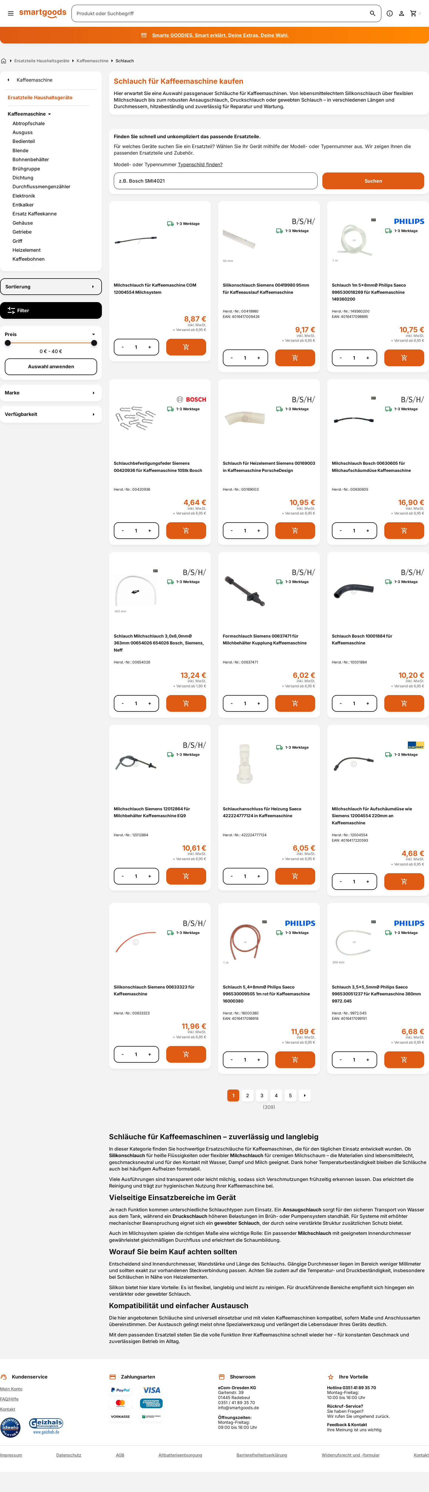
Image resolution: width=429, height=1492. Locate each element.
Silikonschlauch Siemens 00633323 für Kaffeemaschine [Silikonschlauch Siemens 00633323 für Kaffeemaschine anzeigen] (154, 990)
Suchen (373, 181)
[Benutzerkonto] (401, 13)
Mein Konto (11, 1388)
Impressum (11, 1455)
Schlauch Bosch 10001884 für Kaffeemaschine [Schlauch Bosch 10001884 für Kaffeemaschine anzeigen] (362, 639)
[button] (51, 334)
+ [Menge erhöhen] (149, 347)
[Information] (389, 13)
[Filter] (51, 310)
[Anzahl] (135, 347)
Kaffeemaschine (27, 114)
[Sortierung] (51, 286)
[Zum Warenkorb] (416, 13)
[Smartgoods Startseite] (43, 13)
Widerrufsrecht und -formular (351, 1455)
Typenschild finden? (200, 164)
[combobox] (215, 181)
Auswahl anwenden (51, 366)
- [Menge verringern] (123, 347)
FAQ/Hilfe (9, 1398)
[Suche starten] (372, 13)
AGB (120, 1455)
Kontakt (7, 1409)
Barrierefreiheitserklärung (262, 1455)
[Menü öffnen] (10, 13)
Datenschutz (68, 1455)
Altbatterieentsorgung (180, 1455)
